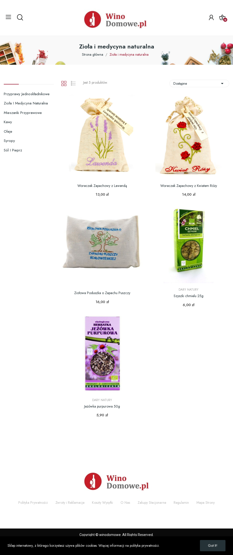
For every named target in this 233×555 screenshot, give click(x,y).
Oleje (8, 131)
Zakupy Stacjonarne (152, 502)
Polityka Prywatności (33, 502)
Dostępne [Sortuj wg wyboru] (199, 83)
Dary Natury (188, 289)
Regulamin (181, 502)
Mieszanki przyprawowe (23, 112)
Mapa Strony (205, 502)
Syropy (9, 140)
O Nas (125, 502)
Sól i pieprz (13, 150)
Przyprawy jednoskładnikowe (27, 94)
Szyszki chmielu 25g (188, 296)
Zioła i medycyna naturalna (26, 103)
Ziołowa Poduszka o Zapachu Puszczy (102, 293)
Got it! (212, 545)
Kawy (8, 122)
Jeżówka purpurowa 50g (102, 406)
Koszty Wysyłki (102, 502)
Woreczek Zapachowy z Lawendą (102, 185)
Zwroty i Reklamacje (69, 502)
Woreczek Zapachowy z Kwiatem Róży (188, 185)
